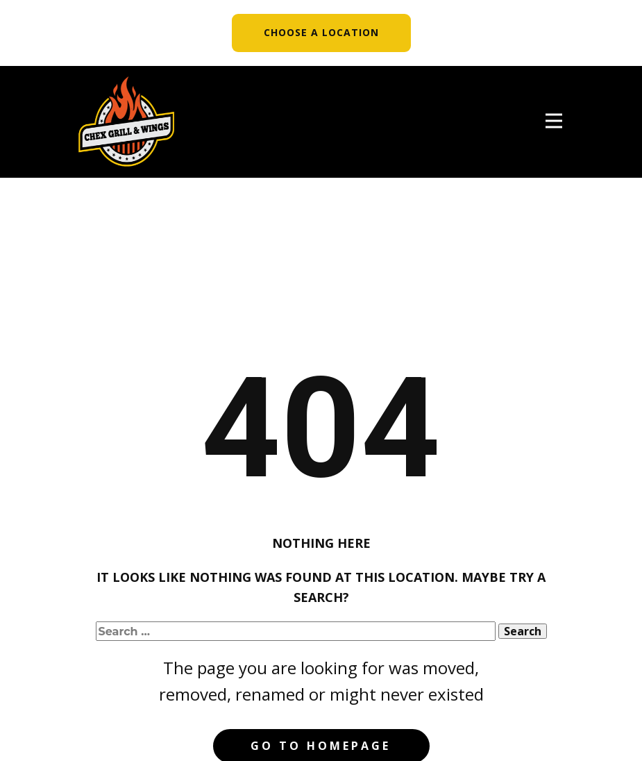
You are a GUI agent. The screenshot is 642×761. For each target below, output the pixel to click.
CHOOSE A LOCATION (321, 32)
